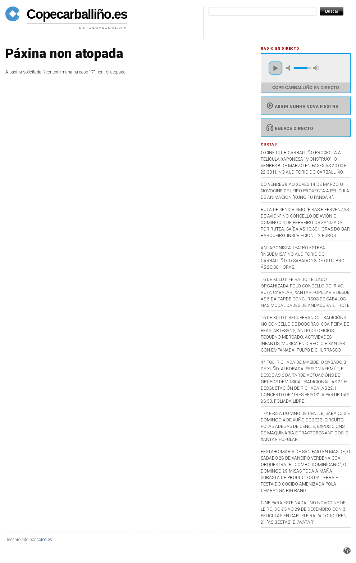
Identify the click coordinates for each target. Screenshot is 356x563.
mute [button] (289, 68)
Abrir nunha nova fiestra (301, 106)
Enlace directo (289, 128)
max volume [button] (316, 68)
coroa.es (44, 539)
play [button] (275, 68)
